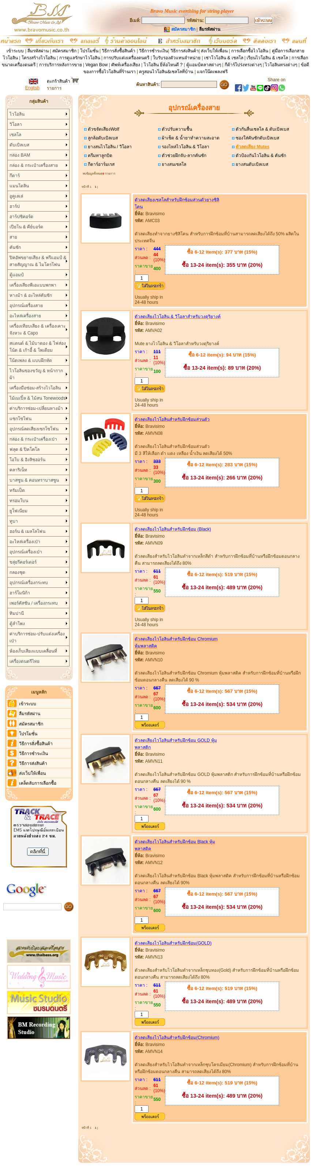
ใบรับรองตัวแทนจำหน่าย (177, 57)
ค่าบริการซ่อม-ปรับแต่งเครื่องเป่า (37, 637)
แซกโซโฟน (20, 418)
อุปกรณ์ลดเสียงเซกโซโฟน (34, 429)
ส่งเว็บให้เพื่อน (214, 50)
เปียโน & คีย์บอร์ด (26, 226)
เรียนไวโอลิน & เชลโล (267, 57)
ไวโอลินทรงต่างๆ (281, 64)
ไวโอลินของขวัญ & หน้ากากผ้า (36, 374)
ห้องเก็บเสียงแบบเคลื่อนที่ (33, 651)
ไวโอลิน (17, 114)
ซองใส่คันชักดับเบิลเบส (257, 138)
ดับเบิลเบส (19, 144)
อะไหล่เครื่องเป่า (25, 541)
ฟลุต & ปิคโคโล (25, 449)
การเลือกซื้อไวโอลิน (249, 50)
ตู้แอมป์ (17, 274)
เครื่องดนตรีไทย (25, 661)
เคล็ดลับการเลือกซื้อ (37, 783)
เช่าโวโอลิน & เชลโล (224, 57)
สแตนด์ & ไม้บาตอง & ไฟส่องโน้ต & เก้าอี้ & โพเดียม (37, 347)
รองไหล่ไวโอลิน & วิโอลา (185, 146)
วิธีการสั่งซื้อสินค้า (119, 50)
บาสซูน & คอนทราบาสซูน (34, 480)
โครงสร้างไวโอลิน (39, 57)
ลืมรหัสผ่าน (38, 50)
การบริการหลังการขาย (60, 64)
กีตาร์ (15, 175)
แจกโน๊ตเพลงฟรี (212, 71)
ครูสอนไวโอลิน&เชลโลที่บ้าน (166, 71)
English (32, 87)
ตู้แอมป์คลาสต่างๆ (203, 64)
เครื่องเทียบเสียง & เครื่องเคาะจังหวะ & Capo (37, 330)
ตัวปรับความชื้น (176, 129)
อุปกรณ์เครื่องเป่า (26, 551)
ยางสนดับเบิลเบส (251, 164)
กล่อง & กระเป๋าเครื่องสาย (34, 165)
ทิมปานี (17, 613)
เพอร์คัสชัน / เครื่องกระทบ (34, 603)
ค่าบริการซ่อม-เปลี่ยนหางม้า (36, 408)
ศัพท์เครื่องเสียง (125, 64)
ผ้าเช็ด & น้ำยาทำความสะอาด (190, 138)
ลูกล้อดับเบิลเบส (102, 138)
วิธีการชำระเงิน (153, 50)
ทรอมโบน (19, 500)
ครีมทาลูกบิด (99, 155)
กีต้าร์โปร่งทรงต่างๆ (243, 64)
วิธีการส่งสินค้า (185, 50)
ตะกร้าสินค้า (63, 81)
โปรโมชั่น (89, 50)
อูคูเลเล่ (16, 196)
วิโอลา (16, 124)
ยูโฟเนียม (18, 510)
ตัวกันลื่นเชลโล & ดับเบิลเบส (262, 129)
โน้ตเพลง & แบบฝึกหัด (31, 360)
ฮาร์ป (15, 206)
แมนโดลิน (19, 185)
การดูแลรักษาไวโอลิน (79, 57)
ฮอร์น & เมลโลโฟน (27, 531)
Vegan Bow (96, 64)
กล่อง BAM (20, 155)
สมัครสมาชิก (64, 50)
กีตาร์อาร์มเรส (101, 164)
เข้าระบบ (15, 50)
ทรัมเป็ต (17, 490)
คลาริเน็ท (18, 470)
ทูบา (14, 521)
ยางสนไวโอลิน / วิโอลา (109, 146)
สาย (13, 237)
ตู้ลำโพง (17, 623)
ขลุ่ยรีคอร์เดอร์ (23, 562)
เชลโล (15, 134)
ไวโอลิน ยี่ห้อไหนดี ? (163, 64)
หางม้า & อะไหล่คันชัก (31, 295)
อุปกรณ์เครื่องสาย (26, 305)
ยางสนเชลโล (173, 164)
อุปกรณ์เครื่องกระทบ (29, 582)
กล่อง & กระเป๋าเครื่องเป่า (33, 439)
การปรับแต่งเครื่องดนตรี (126, 57)
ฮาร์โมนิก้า (20, 592)
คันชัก (15, 247)
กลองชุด (17, 572)
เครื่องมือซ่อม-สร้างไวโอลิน (35, 388)
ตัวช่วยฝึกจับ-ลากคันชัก (183, 155)
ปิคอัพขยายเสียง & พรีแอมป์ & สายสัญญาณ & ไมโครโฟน (38, 261)
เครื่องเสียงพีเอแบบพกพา (33, 285)
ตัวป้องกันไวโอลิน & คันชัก (260, 155)
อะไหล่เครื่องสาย (25, 315)
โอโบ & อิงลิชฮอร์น (27, 459)
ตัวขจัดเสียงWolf (103, 129)
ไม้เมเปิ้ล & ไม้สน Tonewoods (37, 398)
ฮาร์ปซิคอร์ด (21, 216)
